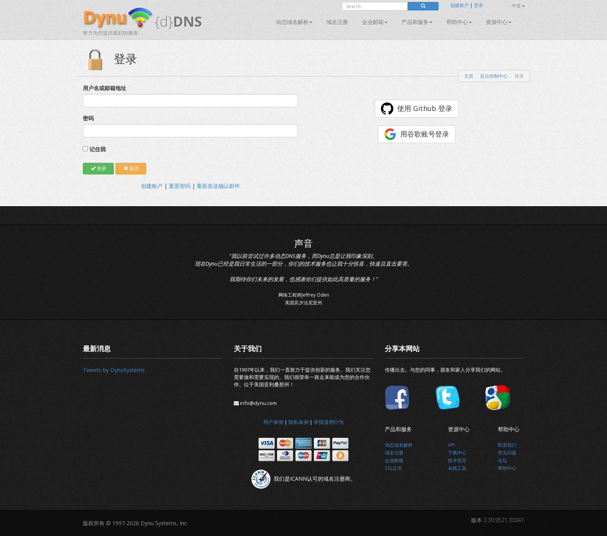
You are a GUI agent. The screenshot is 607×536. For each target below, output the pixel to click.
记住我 (97, 149)
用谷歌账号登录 (424, 133)
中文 (518, 5)
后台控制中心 (494, 76)
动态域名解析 (294, 22)
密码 (88, 118)
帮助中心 (459, 22)
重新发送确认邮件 (218, 185)
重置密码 (179, 185)
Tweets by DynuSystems (114, 370)
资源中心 (498, 22)
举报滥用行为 (329, 421)
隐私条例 (298, 421)
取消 (131, 168)
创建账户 (459, 5)
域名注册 (337, 22)
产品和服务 (416, 22)
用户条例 (273, 421)
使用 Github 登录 (424, 108)
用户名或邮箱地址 (104, 88)
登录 (478, 5)
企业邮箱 (375, 22)
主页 (468, 76)
